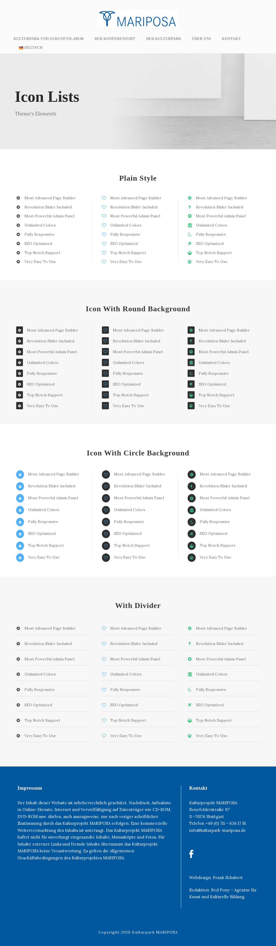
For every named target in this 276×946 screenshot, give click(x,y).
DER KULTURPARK (163, 39)
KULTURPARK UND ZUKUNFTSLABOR (48, 39)
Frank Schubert (228, 877)
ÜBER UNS (201, 39)
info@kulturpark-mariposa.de (217, 830)
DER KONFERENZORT (115, 39)
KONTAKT (231, 39)
